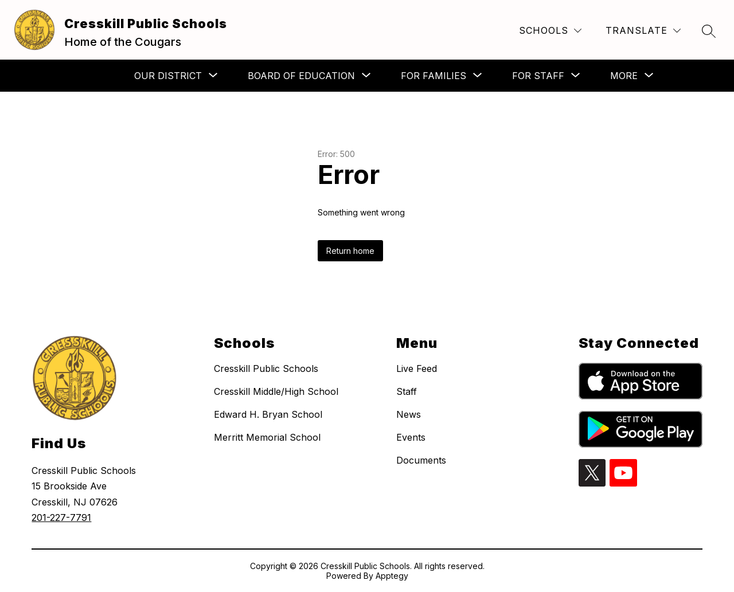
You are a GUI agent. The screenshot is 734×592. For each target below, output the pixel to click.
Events (410, 437)
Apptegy (392, 576)
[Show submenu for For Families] (433, 76)
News (408, 414)
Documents (421, 460)
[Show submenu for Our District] (168, 76)
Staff (406, 391)
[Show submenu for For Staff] (538, 76)
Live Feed (416, 368)
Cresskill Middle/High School (276, 391)
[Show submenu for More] (624, 76)
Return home (350, 251)
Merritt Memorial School (267, 437)
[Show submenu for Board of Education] (301, 76)
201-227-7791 (61, 517)
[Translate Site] (643, 30)
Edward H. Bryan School (268, 414)
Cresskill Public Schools (266, 368)
